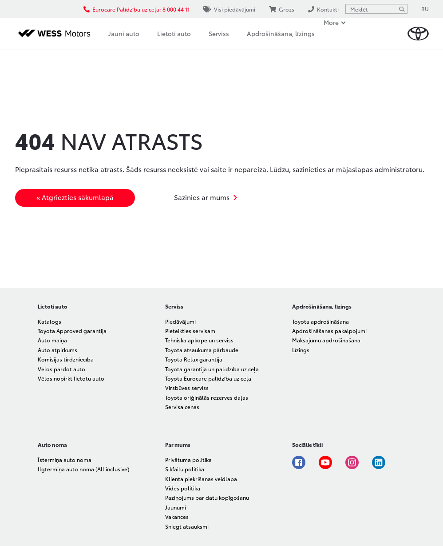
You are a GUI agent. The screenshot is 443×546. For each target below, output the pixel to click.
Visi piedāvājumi (229, 9)
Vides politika (182, 488)
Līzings (300, 349)
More (331, 22)
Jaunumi (175, 507)
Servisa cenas (182, 406)
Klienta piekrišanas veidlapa (201, 478)
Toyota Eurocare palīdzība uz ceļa (208, 378)
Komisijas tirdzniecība (66, 359)
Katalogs (49, 321)
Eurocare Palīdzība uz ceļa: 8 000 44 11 (136, 9)
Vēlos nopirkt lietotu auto (71, 378)
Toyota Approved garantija (72, 330)
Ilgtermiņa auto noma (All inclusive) (83, 469)
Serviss (219, 33)
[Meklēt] (401, 9)
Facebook (298, 462)
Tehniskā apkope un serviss (199, 340)
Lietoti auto (174, 33)
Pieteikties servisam (190, 330)
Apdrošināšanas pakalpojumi (329, 330)
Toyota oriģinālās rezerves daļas (206, 397)
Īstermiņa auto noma (64, 459)
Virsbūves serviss (187, 387)
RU (425, 8)
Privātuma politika (188, 459)
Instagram (352, 462)
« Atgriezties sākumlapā (75, 197)
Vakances (177, 516)
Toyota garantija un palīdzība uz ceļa (212, 369)
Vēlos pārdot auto (61, 369)
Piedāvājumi (180, 321)
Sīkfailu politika (184, 469)
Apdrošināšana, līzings (281, 33)
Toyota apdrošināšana (320, 321)
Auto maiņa (52, 340)
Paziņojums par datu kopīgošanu (207, 497)
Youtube (325, 462)
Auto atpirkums (57, 349)
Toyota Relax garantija (193, 359)
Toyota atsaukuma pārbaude (201, 349)
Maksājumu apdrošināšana (326, 340)
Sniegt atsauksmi (187, 526)
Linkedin (378, 462)
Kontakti (323, 9)
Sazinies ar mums (201, 197)
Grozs (281, 9)
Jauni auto (123, 33)
